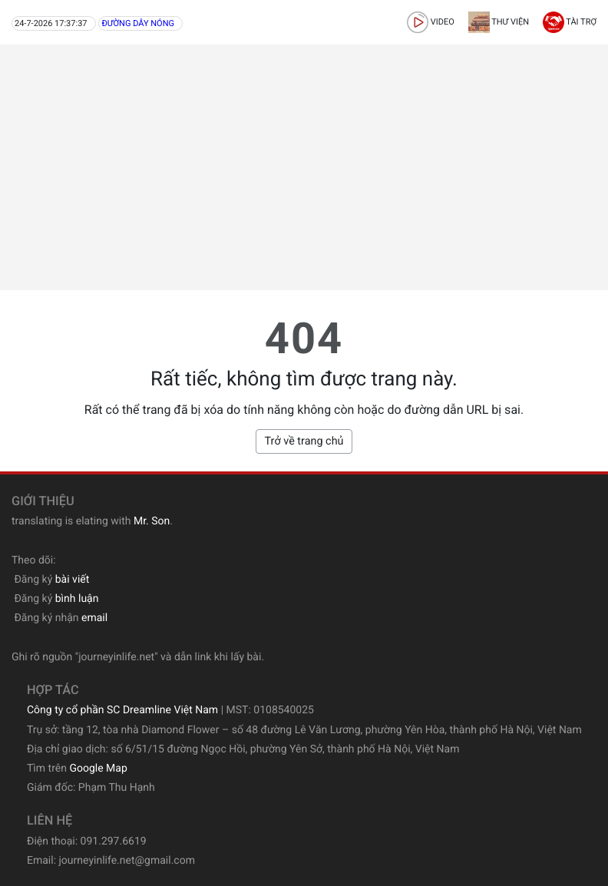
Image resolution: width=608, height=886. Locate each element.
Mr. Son (152, 521)
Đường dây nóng (137, 23)
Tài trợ (569, 22)
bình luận (77, 599)
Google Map (98, 768)
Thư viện (498, 22)
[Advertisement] (304, 167)
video (430, 22)
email (94, 618)
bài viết (72, 580)
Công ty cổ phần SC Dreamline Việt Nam (122, 710)
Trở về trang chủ (303, 441)
